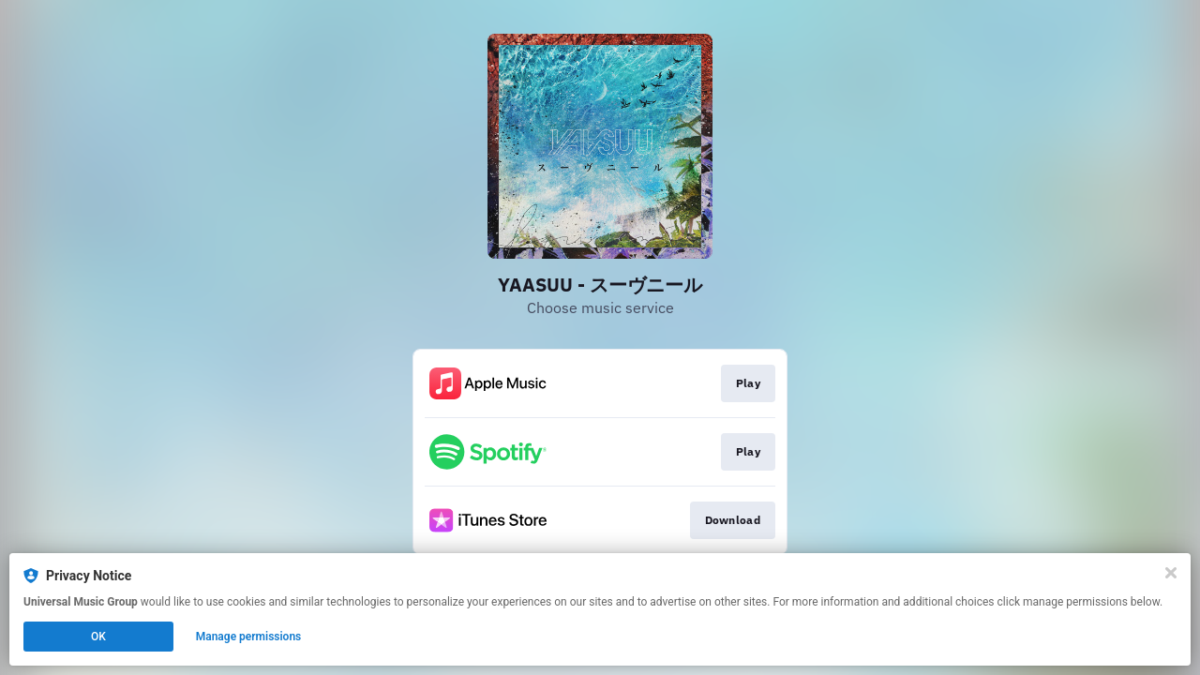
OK (98, 636)
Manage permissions (249, 636)
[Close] (1171, 573)
